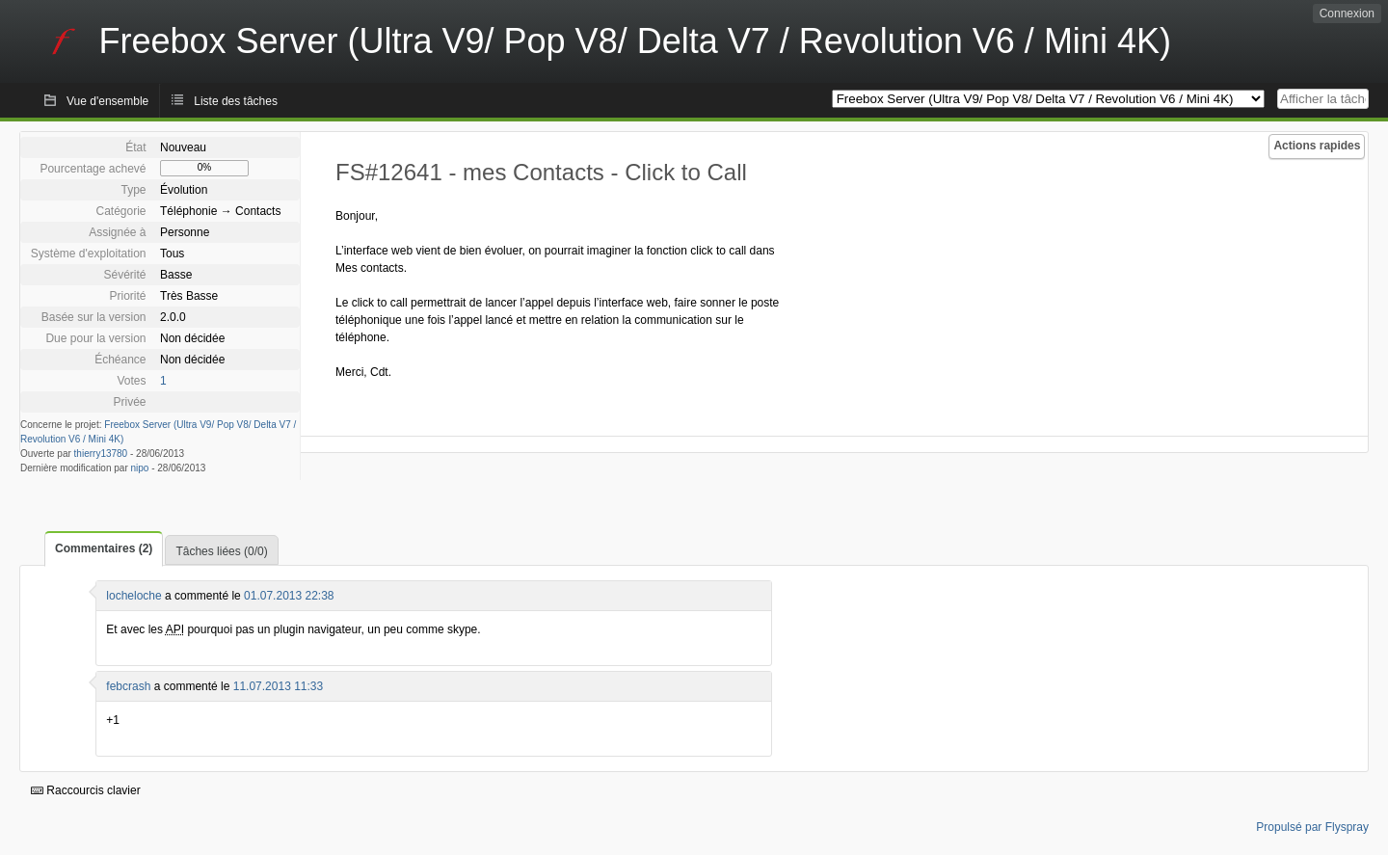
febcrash (128, 686)
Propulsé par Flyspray (1312, 827)
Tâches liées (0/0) (221, 551)
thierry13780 (101, 453)
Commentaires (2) (103, 548)
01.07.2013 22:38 (289, 595)
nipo (140, 468)
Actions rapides (1316, 145)
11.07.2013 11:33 (278, 686)
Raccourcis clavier (86, 790)
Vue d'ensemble (107, 101)
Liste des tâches (236, 101)
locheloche (133, 595)
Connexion (1347, 13)
